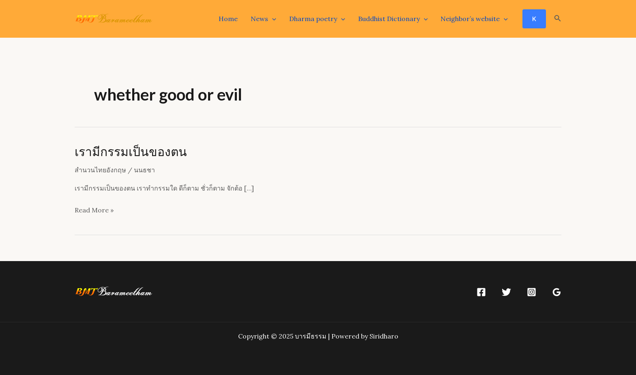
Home (228, 19)
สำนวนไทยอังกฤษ (100, 170)
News (263, 19)
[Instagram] (531, 292)
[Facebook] (481, 292)
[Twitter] (506, 292)
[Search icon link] (557, 19)
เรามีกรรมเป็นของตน (131, 151)
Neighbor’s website (474, 19)
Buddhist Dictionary (393, 19)
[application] (272, 19)
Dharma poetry (317, 19)
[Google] (556, 292)
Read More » (94, 210)
